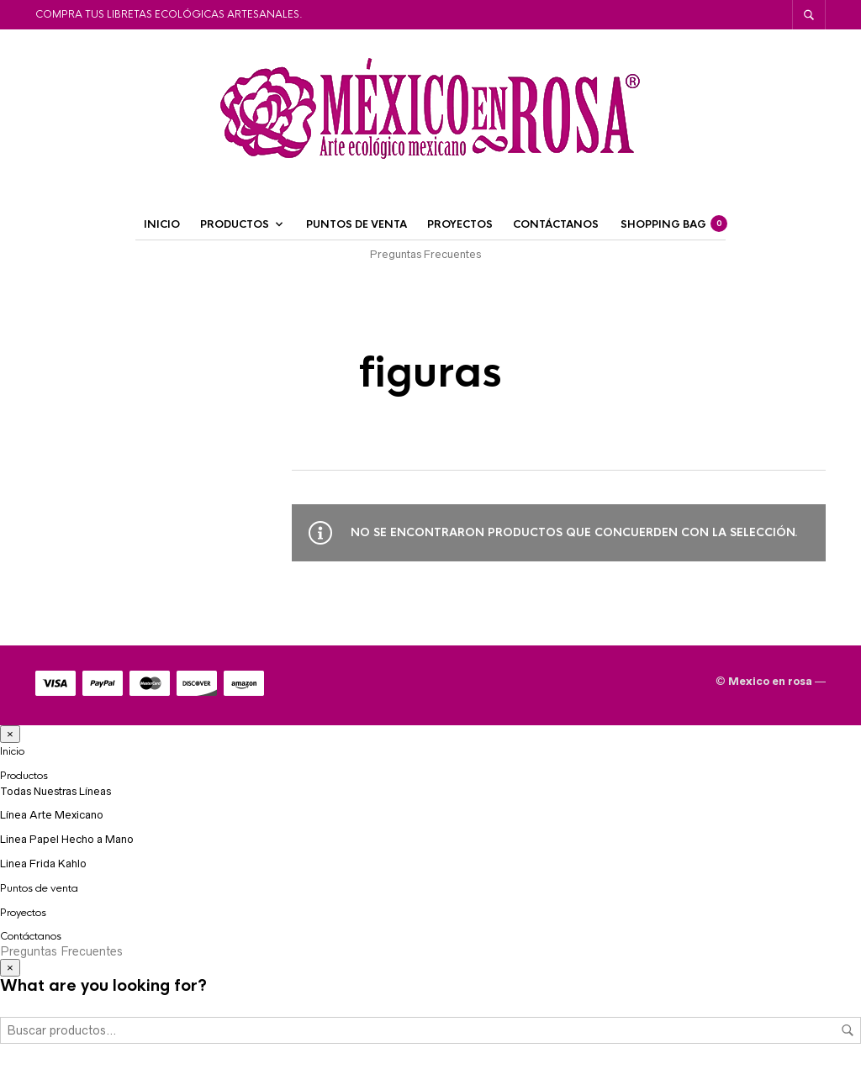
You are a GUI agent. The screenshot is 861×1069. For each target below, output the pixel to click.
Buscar (847, 1030)
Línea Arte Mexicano (51, 814)
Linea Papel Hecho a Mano (67, 839)
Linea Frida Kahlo (43, 863)
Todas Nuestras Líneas (55, 791)
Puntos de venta (356, 224)
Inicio (162, 224)
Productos (234, 224)
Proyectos (460, 224)
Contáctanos (556, 224)
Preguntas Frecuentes (425, 254)
